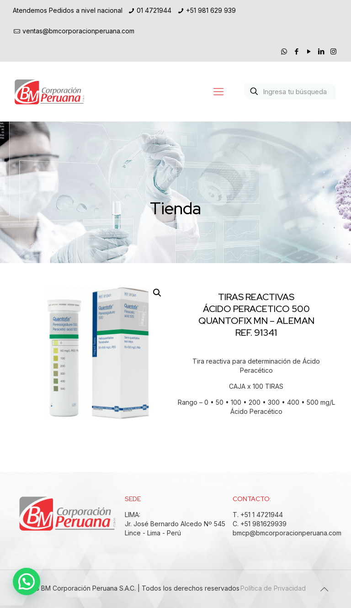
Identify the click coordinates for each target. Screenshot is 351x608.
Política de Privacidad (273, 588)
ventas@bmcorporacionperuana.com (78, 31)
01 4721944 (154, 10)
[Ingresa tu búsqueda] (290, 92)
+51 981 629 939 (211, 10)
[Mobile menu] (218, 91)
